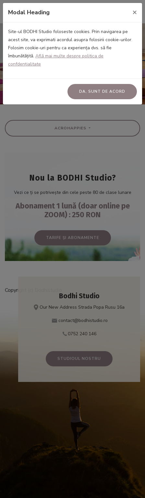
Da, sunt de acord (102, 91)
